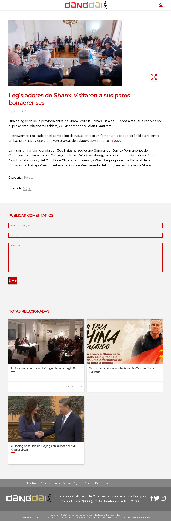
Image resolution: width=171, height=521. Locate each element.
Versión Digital (72, 483)
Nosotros (31, 483)
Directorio (101, 483)
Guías (88, 483)
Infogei (115, 141)
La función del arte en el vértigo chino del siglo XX (43, 368)
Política (29, 177)
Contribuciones (50, 483)
